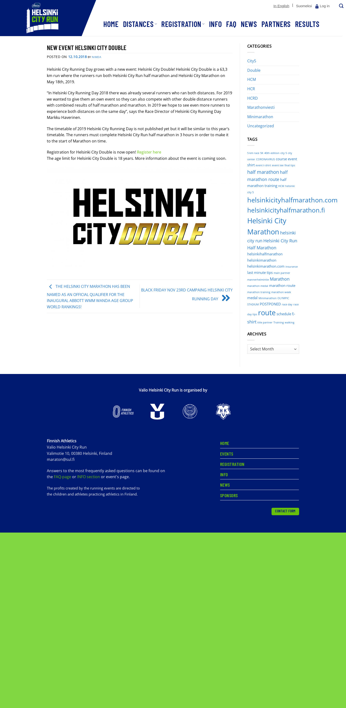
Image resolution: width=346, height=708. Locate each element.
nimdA (96, 57)
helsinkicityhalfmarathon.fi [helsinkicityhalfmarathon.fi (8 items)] (286, 210)
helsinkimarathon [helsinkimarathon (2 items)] (261, 260)
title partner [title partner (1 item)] (264, 322)
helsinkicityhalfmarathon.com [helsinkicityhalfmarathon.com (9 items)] (292, 199)
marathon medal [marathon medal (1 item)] (257, 286)
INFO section (88, 476)
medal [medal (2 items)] (252, 297)
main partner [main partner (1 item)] (282, 273)
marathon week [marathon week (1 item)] (281, 292)
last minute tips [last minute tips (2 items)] (260, 272)
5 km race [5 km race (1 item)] (253, 153)
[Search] (340, 6)
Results (307, 23)
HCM (251, 79)
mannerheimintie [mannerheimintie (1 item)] (258, 279)
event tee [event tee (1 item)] (278, 165)
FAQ (231, 23)
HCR (251, 88)
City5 (251, 61)
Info (215, 23)
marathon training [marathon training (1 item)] (258, 292)
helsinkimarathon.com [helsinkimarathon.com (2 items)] (265, 266)
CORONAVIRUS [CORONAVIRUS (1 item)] (265, 159)
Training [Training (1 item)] (278, 322)
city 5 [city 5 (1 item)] (283, 153)
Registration (183, 23)
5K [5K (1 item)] (261, 153)
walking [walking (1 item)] (289, 322)
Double (253, 70)
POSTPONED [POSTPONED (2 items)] (270, 304)
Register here (149, 152)
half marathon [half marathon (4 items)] (263, 172)
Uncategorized (260, 126)
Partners (276, 23)
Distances (140, 23)
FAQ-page (63, 476)
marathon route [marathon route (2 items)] (282, 285)
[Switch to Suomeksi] (304, 6)
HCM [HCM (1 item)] (281, 186)
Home (111, 23)
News (249, 23)
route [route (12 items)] (267, 312)
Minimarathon (260, 116)
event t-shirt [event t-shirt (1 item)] (263, 165)
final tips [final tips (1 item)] (289, 165)
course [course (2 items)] (281, 158)
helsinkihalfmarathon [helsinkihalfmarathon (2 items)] (265, 253)
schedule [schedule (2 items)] (284, 313)
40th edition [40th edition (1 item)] (271, 153)
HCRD (252, 98)
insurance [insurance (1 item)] (291, 266)
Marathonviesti (261, 107)
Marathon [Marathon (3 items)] (280, 279)
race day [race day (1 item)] (287, 304)
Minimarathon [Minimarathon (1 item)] (268, 298)
